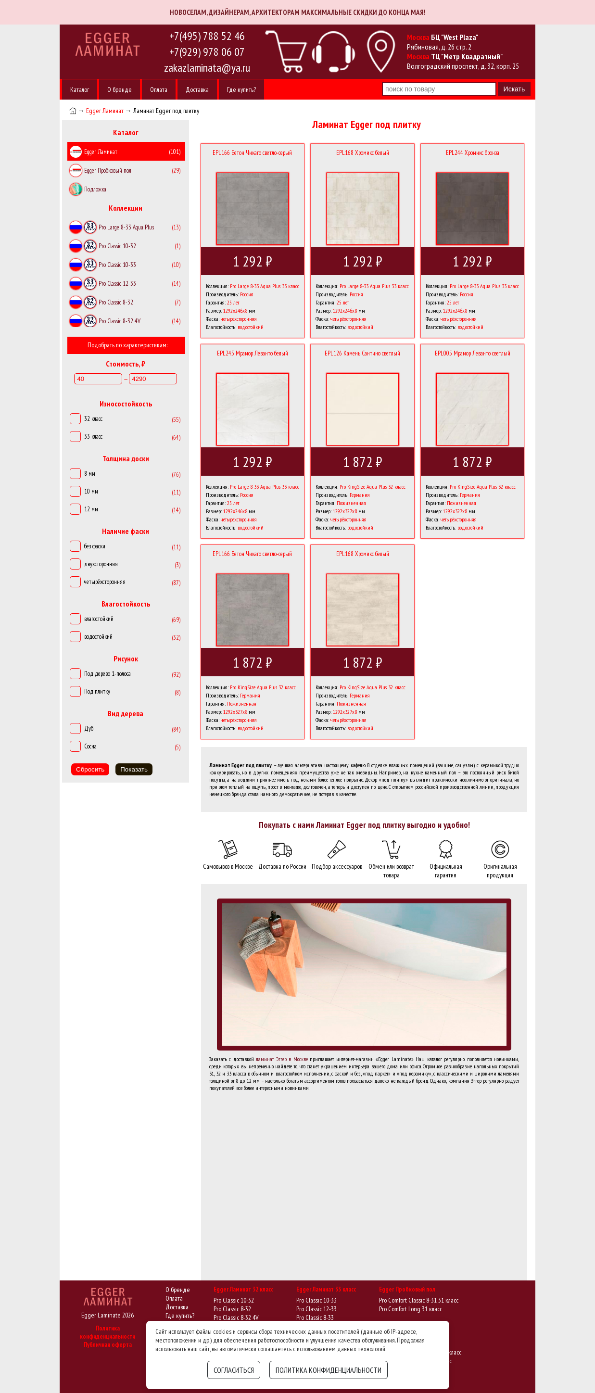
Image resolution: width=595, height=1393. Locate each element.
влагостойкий (99, 619)
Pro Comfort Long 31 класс (410, 1308)
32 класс (93, 419)
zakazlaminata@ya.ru (207, 67)
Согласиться (234, 1370)
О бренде (119, 89)
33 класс (93, 436)
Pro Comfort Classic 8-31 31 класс (418, 1300)
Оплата (158, 89)
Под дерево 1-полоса (107, 674)
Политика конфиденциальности (107, 1332)
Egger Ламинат (105, 110)
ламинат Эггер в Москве (282, 1059)
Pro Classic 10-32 (234, 1300)
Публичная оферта (108, 1345)
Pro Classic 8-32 (232, 1308)
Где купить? (241, 89)
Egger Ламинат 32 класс (243, 1289)
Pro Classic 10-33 (316, 1300)
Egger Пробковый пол (407, 1289)
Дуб (88, 728)
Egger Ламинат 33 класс (326, 1289)
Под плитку (97, 691)
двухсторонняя (101, 564)
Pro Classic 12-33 (316, 1308)
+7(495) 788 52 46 (207, 35)
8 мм (89, 473)
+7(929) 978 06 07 (207, 51)
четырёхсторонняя (105, 582)
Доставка (197, 89)
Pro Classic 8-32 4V (236, 1317)
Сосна (90, 746)
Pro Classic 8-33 (315, 1317)
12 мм (91, 509)
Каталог (79, 89)
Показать (134, 769)
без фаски (94, 546)
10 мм (91, 491)
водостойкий (98, 637)
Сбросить (90, 769)
